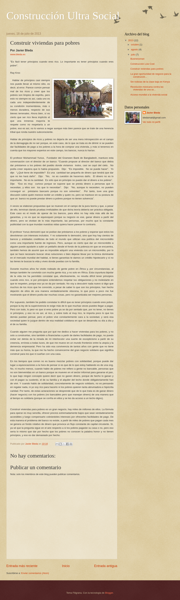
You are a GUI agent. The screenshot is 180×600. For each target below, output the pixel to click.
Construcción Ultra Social (63, 16)
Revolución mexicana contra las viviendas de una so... (146, 88)
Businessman (137, 58)
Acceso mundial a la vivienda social (148, 94)
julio (133, 54)
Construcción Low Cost (142, 63)
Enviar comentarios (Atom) (35, 573)
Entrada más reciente (21, 566)
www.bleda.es (17, 54)
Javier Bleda (153, 112)
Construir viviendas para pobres (146, 68)
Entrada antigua (105, 566)
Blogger (109, 592)
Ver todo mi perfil (151, 122)
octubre (135, 44)
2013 (131, 40)
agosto (135, 49)
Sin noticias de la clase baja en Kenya (150, 81)
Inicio (66, 566)
